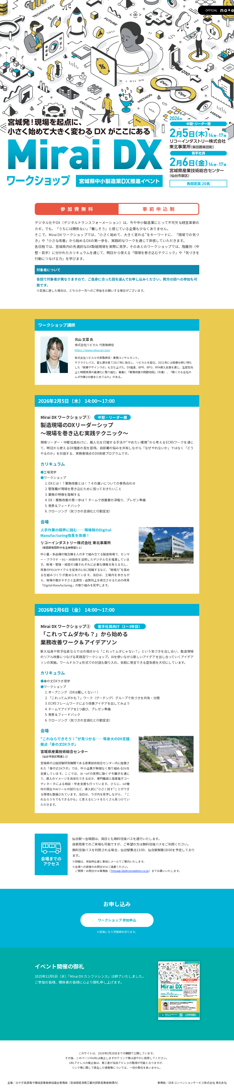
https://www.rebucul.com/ (92, 350)
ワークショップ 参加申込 (117, 920)
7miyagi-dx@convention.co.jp (130, 871)
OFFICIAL (205, 10)
